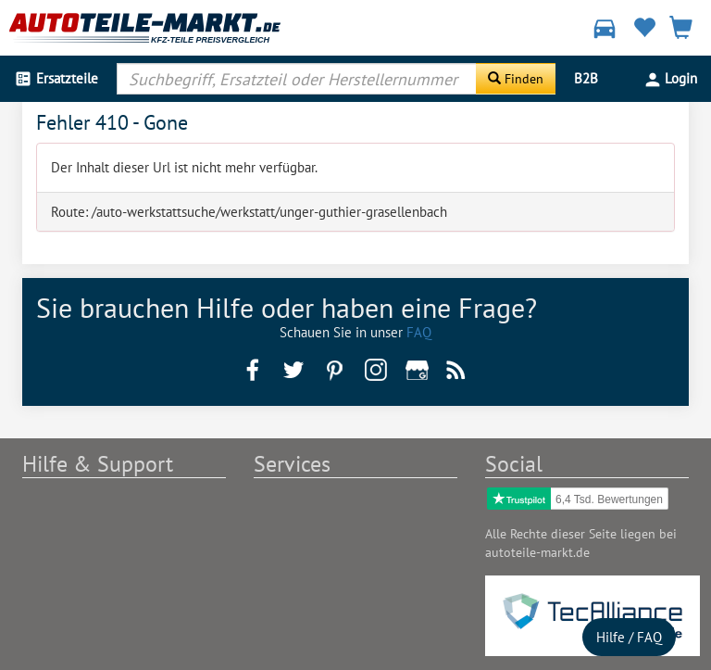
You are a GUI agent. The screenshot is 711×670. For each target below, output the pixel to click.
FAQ (418, 332)
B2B (586, 78)
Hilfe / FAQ (629, 637)
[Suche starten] (515, 79)
